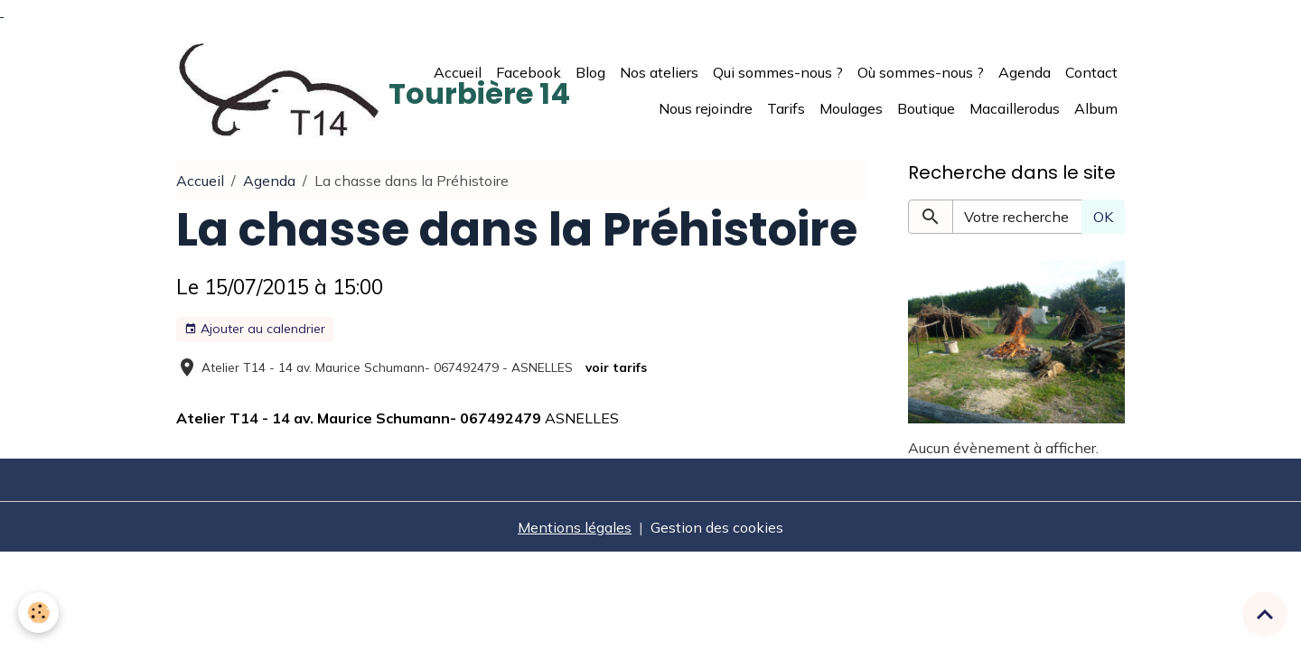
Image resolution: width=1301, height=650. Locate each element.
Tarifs (786, 108)
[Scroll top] (1264, 613)
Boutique (926, 108)
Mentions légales (575, 527)
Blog (590, 72)
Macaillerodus (1014, 108)
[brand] (293, 90)
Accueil (458, 72)
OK (1103, 217)
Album (1096, 108)
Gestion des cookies (716, 527)
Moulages (851, 108)
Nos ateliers (659, 72)
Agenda (1024, 72)
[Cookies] (38, 612)
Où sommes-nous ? (920, 72)
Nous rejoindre (706, 108)
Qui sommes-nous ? (778, 72)
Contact (1091, 72)
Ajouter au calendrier (254, 329)
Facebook (528, 72)
